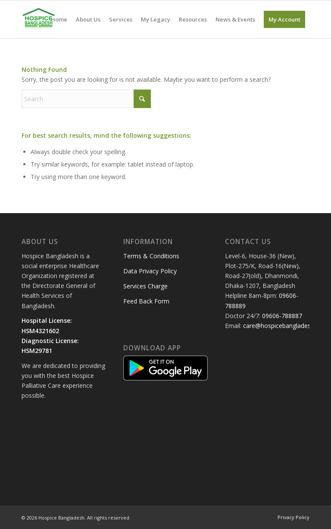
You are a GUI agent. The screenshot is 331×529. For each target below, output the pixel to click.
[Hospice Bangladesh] (39, 19)
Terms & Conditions (151, 256)
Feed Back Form (146, 301)
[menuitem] (59, 19)
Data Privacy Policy (150, 271)
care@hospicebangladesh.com (285, 326)
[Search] (86, 99)
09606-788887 (282, 316)
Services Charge (145, 286)
